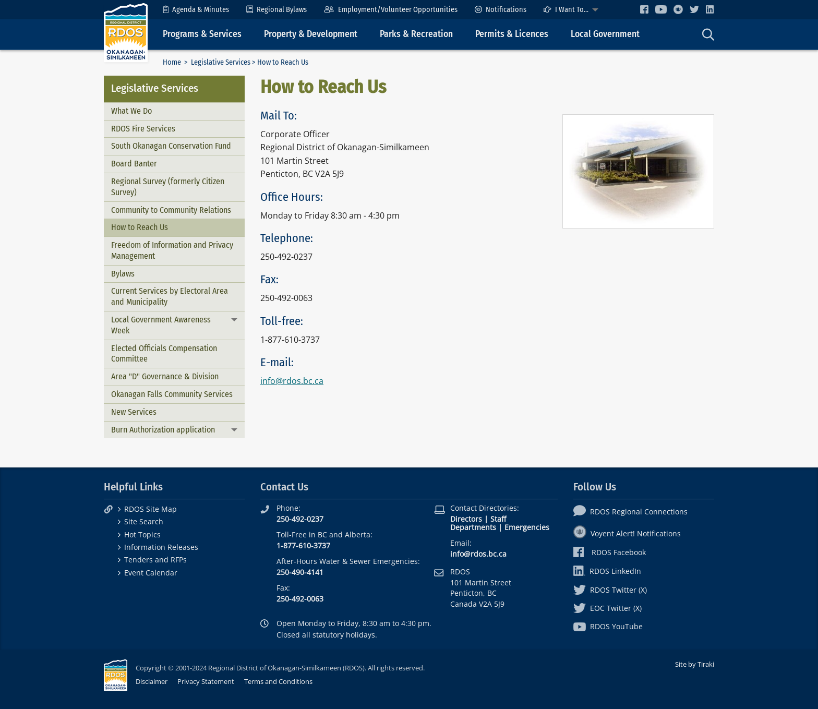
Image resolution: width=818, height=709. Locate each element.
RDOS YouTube (608, 626)
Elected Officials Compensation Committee (164, 353)
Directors (466, 519)
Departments (473, 527)
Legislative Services (220, 62)
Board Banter (134, 164)
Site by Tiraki (694, 664)
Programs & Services (202, 34)
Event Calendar (150, 573)
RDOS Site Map (150, 509)
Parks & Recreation (416, 34)
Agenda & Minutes (196, 9)
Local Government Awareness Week (161, 325)
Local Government (605, 34)
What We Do (131, 111)
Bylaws (123, 274)
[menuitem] (196, 9)
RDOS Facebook (609, 552)
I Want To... (566, 9)
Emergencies (526, 527)
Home (172, 62)
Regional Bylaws (276, 9)
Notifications (500, 9)
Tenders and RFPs (155, 559)
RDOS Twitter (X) (610, 590)
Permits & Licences (511, 34)
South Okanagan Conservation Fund (171, 146)
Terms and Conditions (278, 681)
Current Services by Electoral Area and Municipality (169, 296)
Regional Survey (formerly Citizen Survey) (167, 186)
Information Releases (161, 547)
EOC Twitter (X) (607, 608)
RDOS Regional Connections (630, 511)
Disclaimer (151, 681)
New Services (134, 412)
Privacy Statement (205, 681)
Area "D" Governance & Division (165, 376)
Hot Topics (142, 534)
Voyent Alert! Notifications (627, 533)
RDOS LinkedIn (607, 571)
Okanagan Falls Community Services (172, 394)
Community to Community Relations (171, 210)
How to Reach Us (139, 227)
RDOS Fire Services (143, 129)
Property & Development (310, 34)
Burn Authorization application (163, 430)
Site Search (143, 521)
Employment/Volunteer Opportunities (390, 9)
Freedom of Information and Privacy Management (172, 250)
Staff (498, 519)
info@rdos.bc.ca (291, 381)
